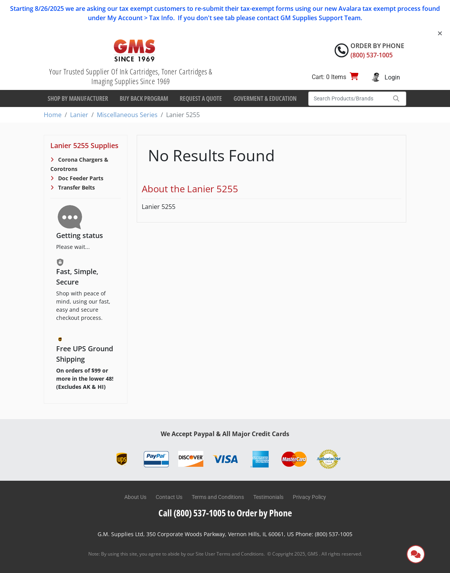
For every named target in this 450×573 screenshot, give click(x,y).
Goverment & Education (265, 98)
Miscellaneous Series (127, 114)
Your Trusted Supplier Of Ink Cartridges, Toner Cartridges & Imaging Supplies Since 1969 (130, 76)
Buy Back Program (144, 98)
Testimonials (268, 497)
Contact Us (169, 497)
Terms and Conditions (218, 497)
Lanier (79, 114)
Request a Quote (201, 98)
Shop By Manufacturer (78, 98)
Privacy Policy (309, 497)
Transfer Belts (76, 187)
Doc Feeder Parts (80, 178)
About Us (135, 497)
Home (53, 114)
